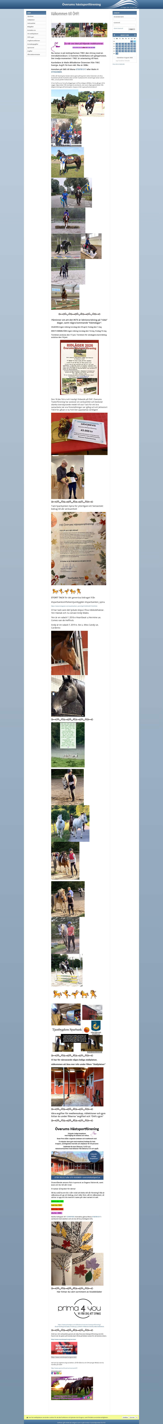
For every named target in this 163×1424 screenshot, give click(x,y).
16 (135, 46)
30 (135, 51)
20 (126, 48)
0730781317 (81, 69)
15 (132, 46)
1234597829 (70, 1217)
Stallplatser (31, 20)
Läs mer (132, 1417)
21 (129, 48)
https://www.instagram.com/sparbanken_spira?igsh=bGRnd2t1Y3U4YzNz (74, 606)
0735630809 (56, 72)
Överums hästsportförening (81, 4)
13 (126, 46)
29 (132, 51)
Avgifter (29, 51)
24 (117, 51)
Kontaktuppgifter (32, 44)
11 (120, 46)
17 (117, 48)
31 (117, 53)
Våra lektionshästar (33, 54)
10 (117, 46)
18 (120, 48)
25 (120, 51)
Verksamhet (31, 23)
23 (135, 48)
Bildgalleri (30, 27)
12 (123, 46)
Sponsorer (30, 47)
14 (129, 46)
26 (123, 51)
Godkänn (125, 1417)
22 (132, 48)
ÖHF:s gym (30, 37)
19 (123, 48)
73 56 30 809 (91, 47)
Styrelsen (30, 16)
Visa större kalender (119, 64)
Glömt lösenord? (118, 28)
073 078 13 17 (77, 47)
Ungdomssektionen (33, 40)
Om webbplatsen (32, 34)
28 (129, 51)
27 (126, 51)
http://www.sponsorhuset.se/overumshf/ (64, 1368)
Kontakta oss (31, 30)
